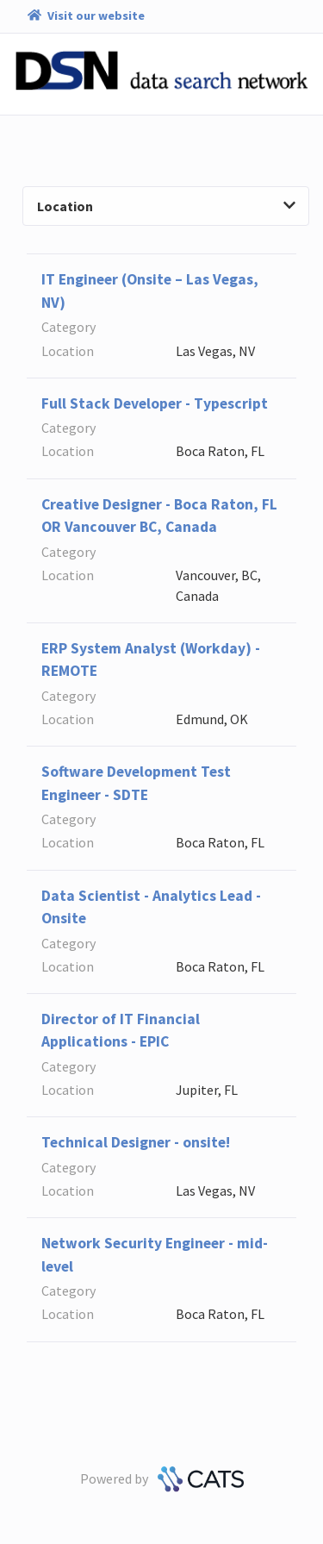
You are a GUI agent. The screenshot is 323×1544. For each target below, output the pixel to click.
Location (166, 206)
